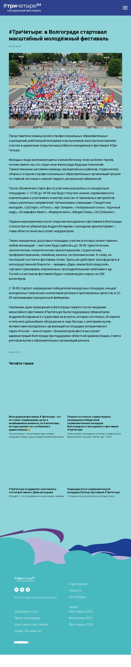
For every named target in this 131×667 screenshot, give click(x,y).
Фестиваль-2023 (81, 630)
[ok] (28, 602)
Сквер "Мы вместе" (28, 643)
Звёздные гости (26, 624)
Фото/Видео (77, 609)
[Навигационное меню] (125, 8)
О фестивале (78, 596)
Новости (75, 603)
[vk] (16, 602)
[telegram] (22, 602)
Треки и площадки (27, 630)
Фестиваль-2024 (81, 637)
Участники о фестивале (31, 637)
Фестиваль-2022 (81, 624)
